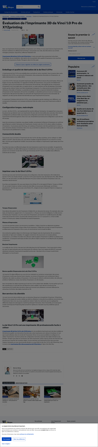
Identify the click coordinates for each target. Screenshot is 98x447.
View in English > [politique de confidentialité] (6, 443)
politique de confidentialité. (27, 434)
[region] (49, 435)
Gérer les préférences (19, 439)
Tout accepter (6, 439)
